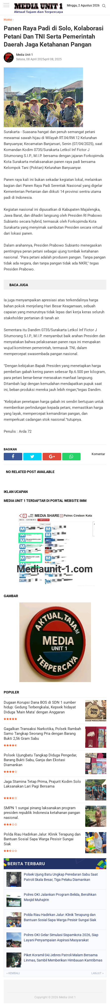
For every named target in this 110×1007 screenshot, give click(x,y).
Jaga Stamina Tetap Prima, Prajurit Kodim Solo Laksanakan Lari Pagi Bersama (42, 784)
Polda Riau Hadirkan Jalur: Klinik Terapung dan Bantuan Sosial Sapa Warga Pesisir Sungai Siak (42, 839)
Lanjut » (97, 973)
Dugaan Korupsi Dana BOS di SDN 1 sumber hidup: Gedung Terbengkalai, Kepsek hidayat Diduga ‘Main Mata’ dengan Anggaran (40, 707)
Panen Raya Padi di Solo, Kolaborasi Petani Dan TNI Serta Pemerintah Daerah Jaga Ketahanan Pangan (54, 36)
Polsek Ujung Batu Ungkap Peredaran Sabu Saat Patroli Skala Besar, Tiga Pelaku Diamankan (61, 877)
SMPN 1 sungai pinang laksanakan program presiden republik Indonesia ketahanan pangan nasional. (42, 813)
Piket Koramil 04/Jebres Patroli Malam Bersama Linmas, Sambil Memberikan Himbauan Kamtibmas (63, 957)
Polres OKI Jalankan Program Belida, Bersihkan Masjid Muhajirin (60, 897)
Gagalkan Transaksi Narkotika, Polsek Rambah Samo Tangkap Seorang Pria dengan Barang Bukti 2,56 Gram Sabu (42, 734)
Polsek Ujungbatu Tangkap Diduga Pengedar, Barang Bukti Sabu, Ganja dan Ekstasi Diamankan (40, 760)
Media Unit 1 (67, 997)
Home (8, 19)
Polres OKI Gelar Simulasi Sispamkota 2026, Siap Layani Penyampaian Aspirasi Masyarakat (61, 937)
